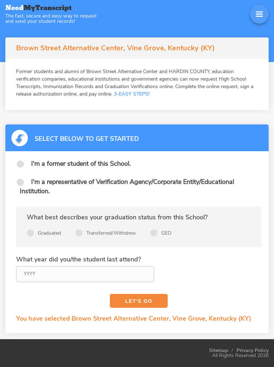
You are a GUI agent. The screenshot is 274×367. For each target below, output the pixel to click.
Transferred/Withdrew (111, 233)
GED (166, 233)
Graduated (49, 233)
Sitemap (218, 350)
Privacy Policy (253, 350)
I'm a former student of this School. (81, 163)
